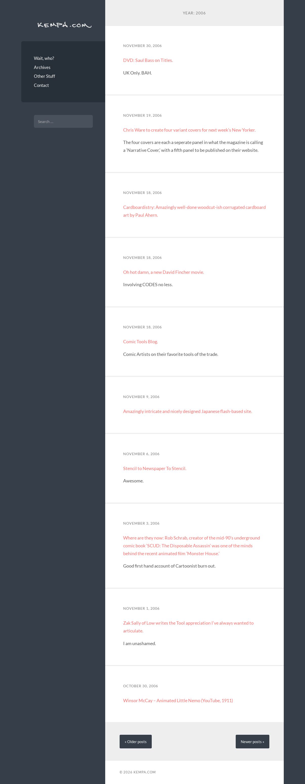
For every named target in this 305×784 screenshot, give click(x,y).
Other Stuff (44, 76)
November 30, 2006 (142, 46)
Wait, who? (44, 58)
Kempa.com (63, 24)
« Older (136, 741)
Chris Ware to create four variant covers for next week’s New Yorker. (189, 130)
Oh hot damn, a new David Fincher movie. (163, 272)
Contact (41, 85)
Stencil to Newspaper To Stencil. (154, 468)
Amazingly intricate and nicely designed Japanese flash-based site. (187, 411)
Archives (42, 67)
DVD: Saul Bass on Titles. (148, 60)
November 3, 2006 (141, 523)
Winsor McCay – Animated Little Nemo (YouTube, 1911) (178, 700)
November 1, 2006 (141, 608)
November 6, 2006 (141, 454)
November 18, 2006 (142, 193)
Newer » (252, 741)
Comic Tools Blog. (140, 341)
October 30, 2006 (140, 686)
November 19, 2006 (142, 115)
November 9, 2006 (141, 397)
